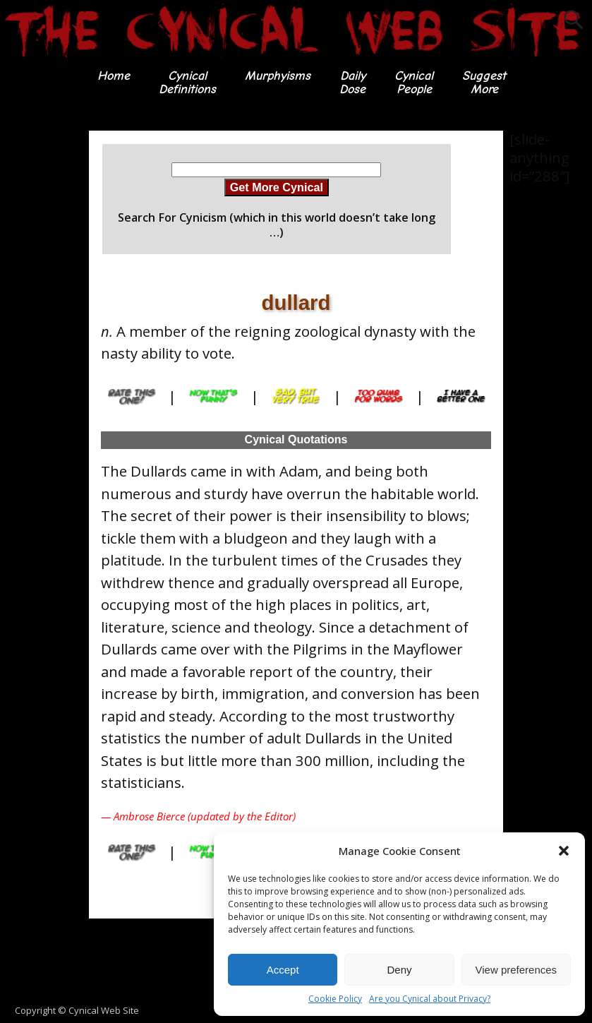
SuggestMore (484, 82)
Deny (399, 970)
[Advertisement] (56, 342)
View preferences (516, 970)
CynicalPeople (413, 82)
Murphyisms (277, 75)
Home (113, 75)
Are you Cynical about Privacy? (429, 999)
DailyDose (352, 82)
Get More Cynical (276, 187)
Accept (283, 970)
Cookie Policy (335, 999)
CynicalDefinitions (187, 82)
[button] (564, 851)
